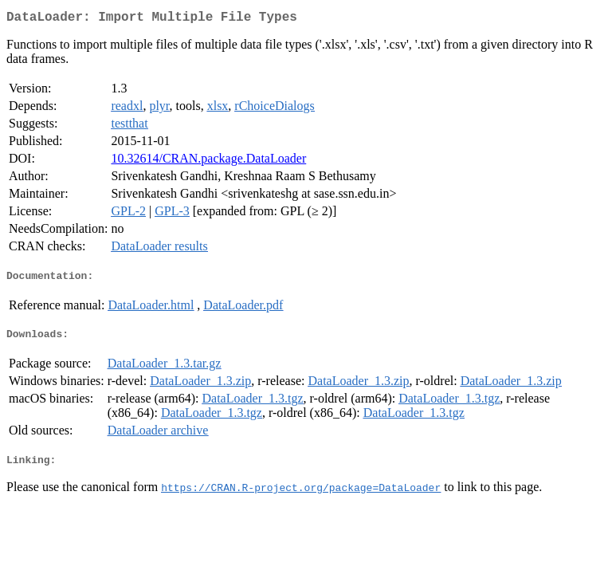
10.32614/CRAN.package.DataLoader (208, 161)
